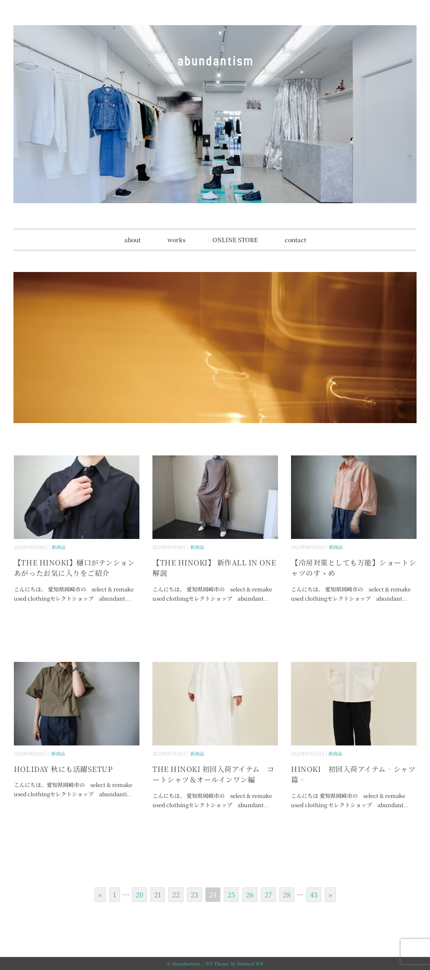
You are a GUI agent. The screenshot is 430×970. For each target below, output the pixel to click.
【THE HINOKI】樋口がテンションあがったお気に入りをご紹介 (74, 567)
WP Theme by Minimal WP (234, 963)
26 (250, 894)
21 (157, 894)
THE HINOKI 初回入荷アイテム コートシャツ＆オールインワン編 (213, 774)
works (177, 239)
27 (268, 894)
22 (176, 894)
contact (295, 239)
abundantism (186, 963)
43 (313, 894)
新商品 (59, 547)
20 (139, 894)
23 (194, 894)
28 (287, 894)
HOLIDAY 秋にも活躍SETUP (63, 768)
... (127, 598)
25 (231, 894)
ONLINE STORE (235, 239)
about (132, 239)
